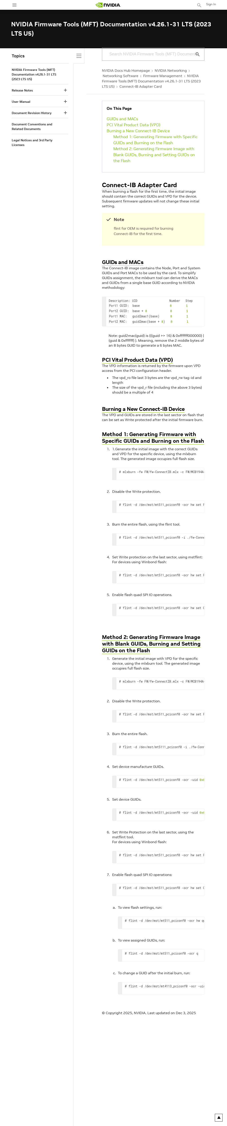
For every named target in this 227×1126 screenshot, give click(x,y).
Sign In (211, 4)
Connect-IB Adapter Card (140, 86)
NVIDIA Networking (171, 70)
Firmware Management (162, 76)
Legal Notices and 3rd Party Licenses (32, 142)
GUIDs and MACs (122, 118)
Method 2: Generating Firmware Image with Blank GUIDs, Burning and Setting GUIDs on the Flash (154, 154)
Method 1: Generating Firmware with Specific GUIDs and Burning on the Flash (155, 139)
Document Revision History (31, 113)
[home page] (108, 5)
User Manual (21, 102)
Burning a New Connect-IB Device (138, 130)
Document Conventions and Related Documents (32, 126)
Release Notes (22, 90)
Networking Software (120, 76)
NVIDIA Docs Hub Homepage (126, 70)
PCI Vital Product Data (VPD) (133, 124)
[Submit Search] (195, 54)
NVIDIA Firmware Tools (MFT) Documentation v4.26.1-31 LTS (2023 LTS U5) (151, 81)
